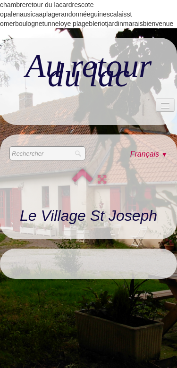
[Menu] (165, 105)
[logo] (88, 71)
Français (149, 154)
